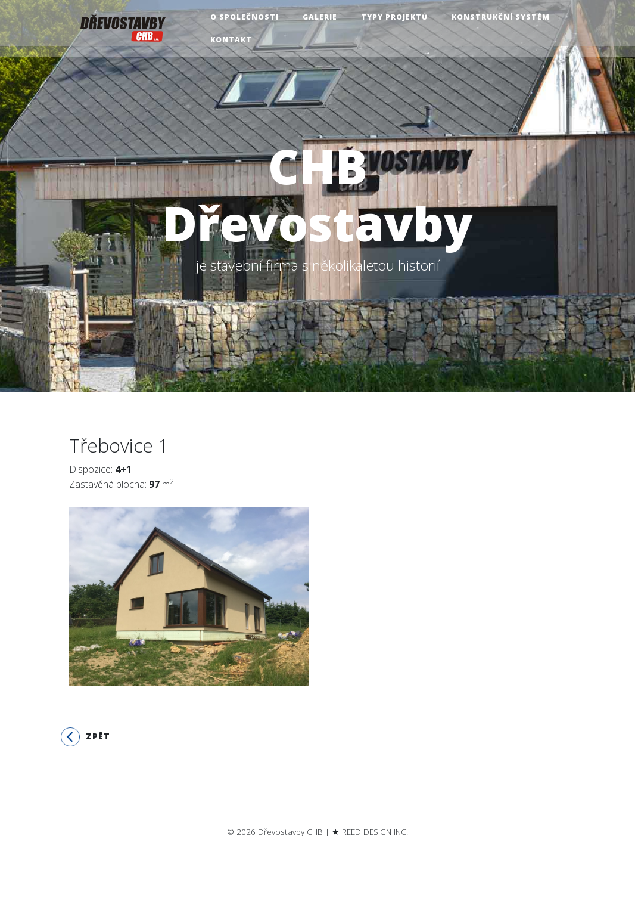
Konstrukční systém (502, 17)
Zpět (85, 736)
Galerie (321, 17)
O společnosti (246, 17)
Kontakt (233, 40)
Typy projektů (396, 17)
